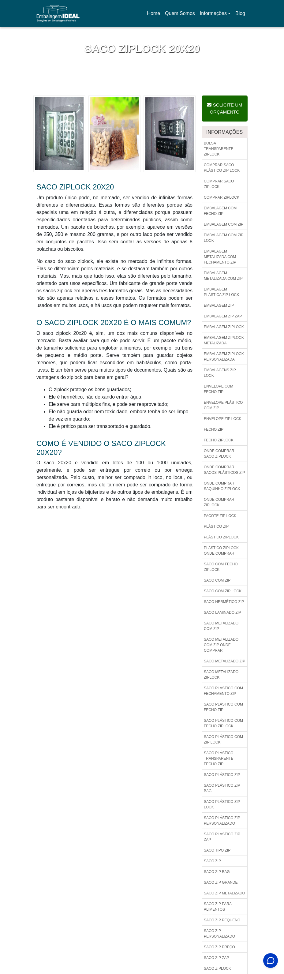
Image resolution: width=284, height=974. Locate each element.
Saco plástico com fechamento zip (223, 691)
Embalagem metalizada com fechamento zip (220, 256)
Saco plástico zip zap (222, 837)
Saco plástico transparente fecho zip (219, 758)
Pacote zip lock (220, 516)
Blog (240, 13)
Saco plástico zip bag (222, 788)
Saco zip (212, 861)
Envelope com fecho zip (218, 389)
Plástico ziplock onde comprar (221, 551)
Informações (213, 13)
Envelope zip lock (222, 419)
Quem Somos (180, 13)
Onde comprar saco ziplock (219, 454)
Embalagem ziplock (224, 327)
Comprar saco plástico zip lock (222, 168)
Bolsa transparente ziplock (218, 148)
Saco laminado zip (222, 612)
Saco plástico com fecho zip (223, 707)
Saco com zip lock (222, 591)
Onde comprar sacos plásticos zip (224, 470)
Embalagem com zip (223, 224)
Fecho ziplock (219, 440)
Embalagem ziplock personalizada (224, 357)
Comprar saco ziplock (219, 184)
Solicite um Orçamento (224, 108)
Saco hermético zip (224, 602)
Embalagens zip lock (220, 373)
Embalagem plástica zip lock (221, 292)
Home (155, 15)
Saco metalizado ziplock (221, 675)
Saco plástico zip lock (222, 804)
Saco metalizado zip (224, 661)
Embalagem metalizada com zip (223, 276)
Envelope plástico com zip (223, 405)
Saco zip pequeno (222, 920)
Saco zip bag (217, 872)
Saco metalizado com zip (221, 626)
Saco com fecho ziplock (221, 567)
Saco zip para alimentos (218, 907)
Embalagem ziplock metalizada (224, 340)
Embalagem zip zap (223, 316)
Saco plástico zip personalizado (222, 821)
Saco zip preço (219, 947)
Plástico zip (216, 526)
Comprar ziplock (221, 197)
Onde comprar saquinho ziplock (222, 486)
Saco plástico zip (222, 775)
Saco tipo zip (217, 850)
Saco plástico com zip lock (223, 739)
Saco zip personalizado (219, 933)
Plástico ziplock (221, 537)
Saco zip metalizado (224, 893)
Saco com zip (217, 580)
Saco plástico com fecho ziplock (223, 723)
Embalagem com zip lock (223, 238)
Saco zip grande (220, 882)
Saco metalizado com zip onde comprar (221, 645)
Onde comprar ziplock (219, 502)
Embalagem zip (219, 305)
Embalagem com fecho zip (220, 211)
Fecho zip (213, 429)
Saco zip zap (216, 958)
